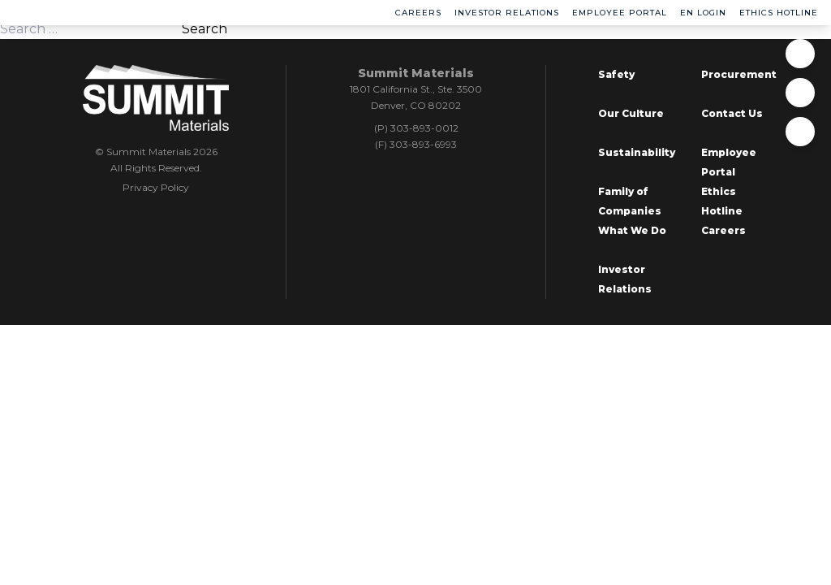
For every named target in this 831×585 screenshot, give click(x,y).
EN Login (703, 12)
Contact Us (732, 113)
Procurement (739, 74)
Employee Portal (619, 12)
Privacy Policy (156, 187)
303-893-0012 (424, 128)
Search (204, 29)
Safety (616, 74)
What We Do (632, 230)
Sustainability (636, 152)
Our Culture (631, 113)
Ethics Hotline (778, 12)
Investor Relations (506, 12)
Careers (418, 12)
